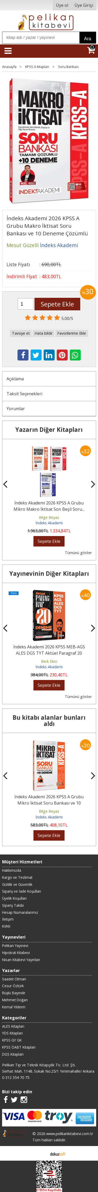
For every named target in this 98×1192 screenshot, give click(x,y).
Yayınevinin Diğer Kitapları (49, 573)
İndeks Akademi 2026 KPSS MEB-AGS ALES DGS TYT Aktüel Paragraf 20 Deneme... (49, 653)
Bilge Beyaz (49, 517)
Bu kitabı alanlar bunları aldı (49, 720)
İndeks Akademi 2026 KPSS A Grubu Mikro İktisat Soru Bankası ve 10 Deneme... (49, 803)
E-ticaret (40, 1153)
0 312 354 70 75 (15, 1077)
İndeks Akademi (49, 522)
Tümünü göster (78, 552)
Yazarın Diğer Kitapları (49, 430)
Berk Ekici (49, 661)
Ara (87, 38)
